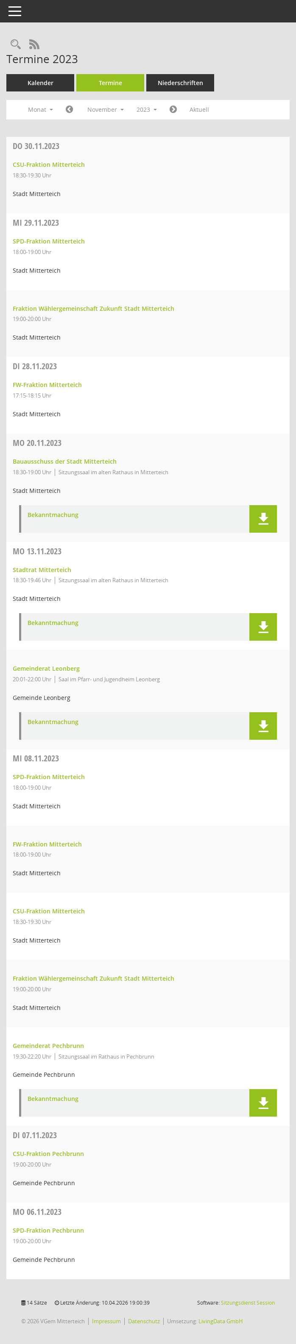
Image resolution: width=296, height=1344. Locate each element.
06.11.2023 (37, 1211)
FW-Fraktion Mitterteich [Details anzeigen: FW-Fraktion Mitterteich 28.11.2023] (47, 385)
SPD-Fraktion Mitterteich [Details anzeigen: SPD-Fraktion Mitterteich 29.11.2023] (49, 241)
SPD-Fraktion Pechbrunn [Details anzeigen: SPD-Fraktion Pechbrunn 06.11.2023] (48, 1230)
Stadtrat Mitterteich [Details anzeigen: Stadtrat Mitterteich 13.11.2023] (42, 570)
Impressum (106, 1321)
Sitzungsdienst (248, 1302)
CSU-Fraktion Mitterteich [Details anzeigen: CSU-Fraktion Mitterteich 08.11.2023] (49, 911)
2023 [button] (147, 109)
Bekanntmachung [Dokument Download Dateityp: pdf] (53, 515)
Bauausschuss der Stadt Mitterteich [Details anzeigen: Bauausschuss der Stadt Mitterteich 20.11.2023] (65, 461)
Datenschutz (144, 1321)
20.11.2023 (37, 442)
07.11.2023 (35, 1135)
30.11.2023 (36, 146)
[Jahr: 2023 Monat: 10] (69, 109)
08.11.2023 (36, 758)
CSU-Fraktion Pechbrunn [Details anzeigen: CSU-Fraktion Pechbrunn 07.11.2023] (48, 1154)
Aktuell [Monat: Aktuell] (199, 109)
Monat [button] (40, 109)
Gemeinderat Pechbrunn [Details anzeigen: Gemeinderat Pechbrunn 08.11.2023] (48, 1046)
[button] (263, 519)
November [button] (105, 109)
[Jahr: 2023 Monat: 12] (173, 109)
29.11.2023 (36, 222)
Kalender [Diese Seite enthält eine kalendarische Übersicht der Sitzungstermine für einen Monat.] (40, 83)
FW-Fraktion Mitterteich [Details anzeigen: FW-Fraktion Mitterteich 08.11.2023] (47, 844)
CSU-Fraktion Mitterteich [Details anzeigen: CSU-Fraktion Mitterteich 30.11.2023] (49, 164)
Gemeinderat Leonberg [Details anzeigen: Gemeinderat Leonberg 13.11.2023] (46, 668)
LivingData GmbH (220, 1321)
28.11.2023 (35, 366)
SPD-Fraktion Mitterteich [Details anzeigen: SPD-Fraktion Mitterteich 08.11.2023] (49, 777)
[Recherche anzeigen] (15, 45)
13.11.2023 (37, 551)
